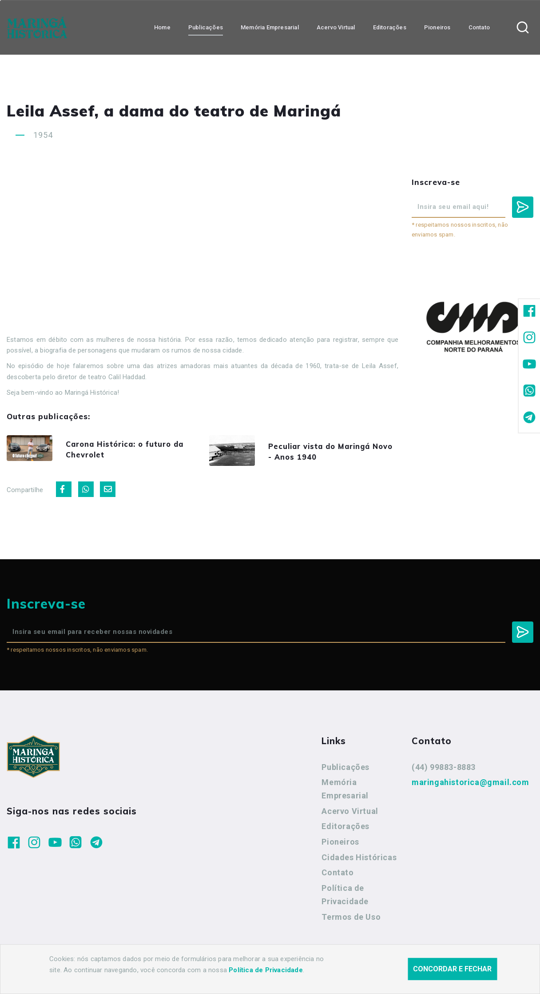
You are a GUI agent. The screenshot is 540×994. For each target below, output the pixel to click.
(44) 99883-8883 (444, 769)
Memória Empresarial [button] (270, 27)
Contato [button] (479, 27)
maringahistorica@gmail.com (470, 785)
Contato (337, 875)
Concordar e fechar (452, 969)
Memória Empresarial (345, 791)
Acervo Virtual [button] (336, 27)
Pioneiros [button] (437, 27)
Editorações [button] (389, 27)
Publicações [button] (205, 27)
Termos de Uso (351, 919)
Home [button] (162, 27)
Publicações (345, 769)
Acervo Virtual (350, 813)
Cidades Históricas (359, 860)
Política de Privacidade (345, 897)
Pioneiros (340, 844)
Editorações (345, 829)
